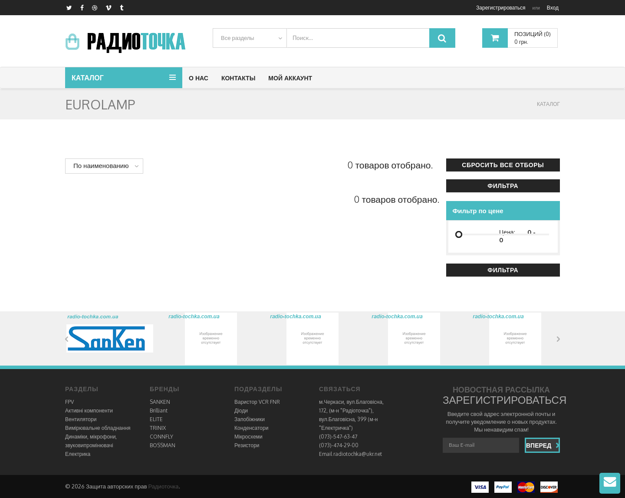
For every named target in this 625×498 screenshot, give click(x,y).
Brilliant (159, 410)
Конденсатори (251, 428)
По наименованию (100, 166)
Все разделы (237, 37)
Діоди (241, 410)
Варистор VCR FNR (257, 402)
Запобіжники (249, 419)
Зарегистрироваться (500, 7)
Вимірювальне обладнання (98, 428)
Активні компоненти (89, 410)
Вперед (543, 445)
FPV (69, 402)
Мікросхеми (248, 436)
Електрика (77, 454)
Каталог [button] (88, 77)
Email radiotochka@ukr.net (350, 454)
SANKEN (160, 402)
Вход (553, 7)
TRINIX (158, 428)
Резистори (247, 445)
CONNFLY (161, 436)
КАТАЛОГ (548, 104)
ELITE (156, 419)
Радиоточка (163, 486)
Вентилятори (80, 419)
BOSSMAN (162, 445)
